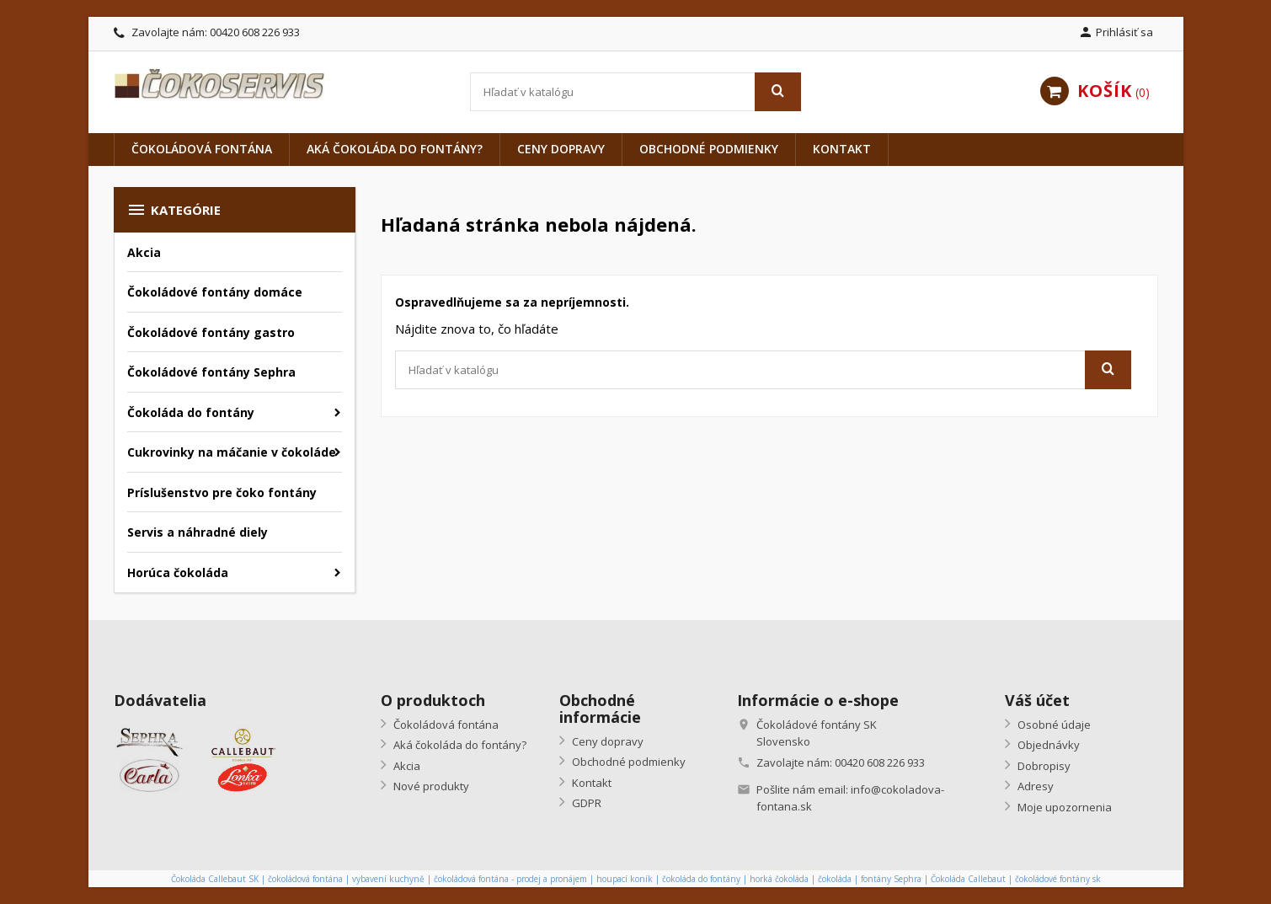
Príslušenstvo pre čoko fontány (222, 492)
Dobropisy (1043, 765)
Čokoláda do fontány (190, 412)
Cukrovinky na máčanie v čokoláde (231, 452)
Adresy (1034, 786)
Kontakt (842, 149)
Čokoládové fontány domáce (214, 292)
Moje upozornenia (1063, 807)
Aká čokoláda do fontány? (395, 149)
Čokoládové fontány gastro (211, 332)
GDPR (585, 802)
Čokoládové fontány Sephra (211, 372)
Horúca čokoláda (177, 572)
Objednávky (1047, 744)
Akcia (144, 252)
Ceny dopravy (561, 149)
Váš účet (1037, 700)
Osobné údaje (1053, 724)
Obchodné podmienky (708, 149)
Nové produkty (430, 786)
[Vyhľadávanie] (635, 91)
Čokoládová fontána (201, 149)
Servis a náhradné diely (197, 532)
